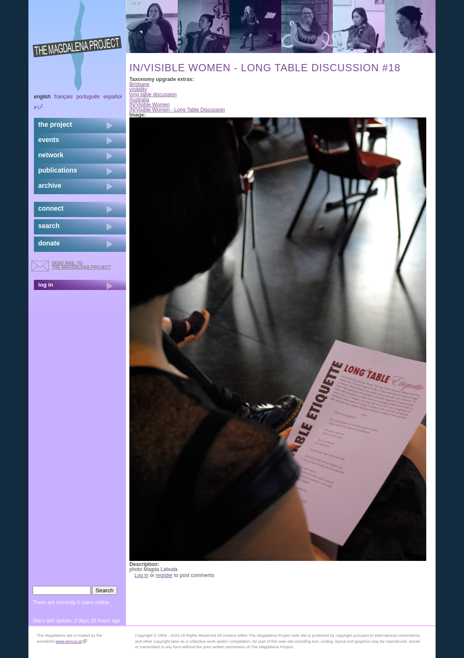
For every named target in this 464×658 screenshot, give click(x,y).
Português (88, 97)
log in (45, 285)
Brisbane (139, 84)
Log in (141, 575)
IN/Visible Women (149, 105)
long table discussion (152, 95)
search (48, 225)
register (164, 575)
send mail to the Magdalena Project (81, 265)
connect (51, 208)
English (42, 97)
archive (49, 185)
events (48, 139)
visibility (138, 89)
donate (49, 243)
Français (63, 97)
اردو (38, 106)
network (51, 155)
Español (112, 97)
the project (55, 124)
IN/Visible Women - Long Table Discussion (177, 110)
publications (57, 170)
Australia (139, 100)
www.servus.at (71, 641)
